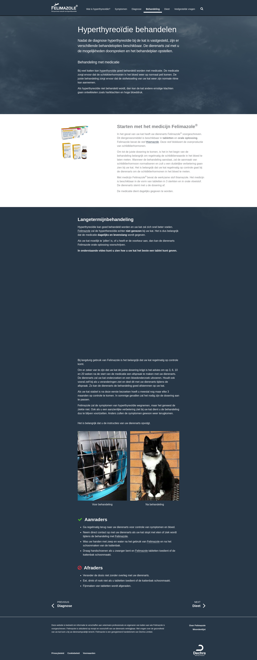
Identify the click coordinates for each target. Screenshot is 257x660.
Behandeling (153, 9)
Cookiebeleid (73, 653)
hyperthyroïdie (108, 70)
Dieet (167, 9)
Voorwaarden (89, 653)
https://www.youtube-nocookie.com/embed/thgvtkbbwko (128, 304)
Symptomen (121, 9)
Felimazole (84, 231)
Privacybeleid (57, 653)
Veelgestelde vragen (184, 9)
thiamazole (152, 142)
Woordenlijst (199, 629)
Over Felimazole (197, 625)
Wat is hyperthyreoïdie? (98, 9)
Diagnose (136, 9)
